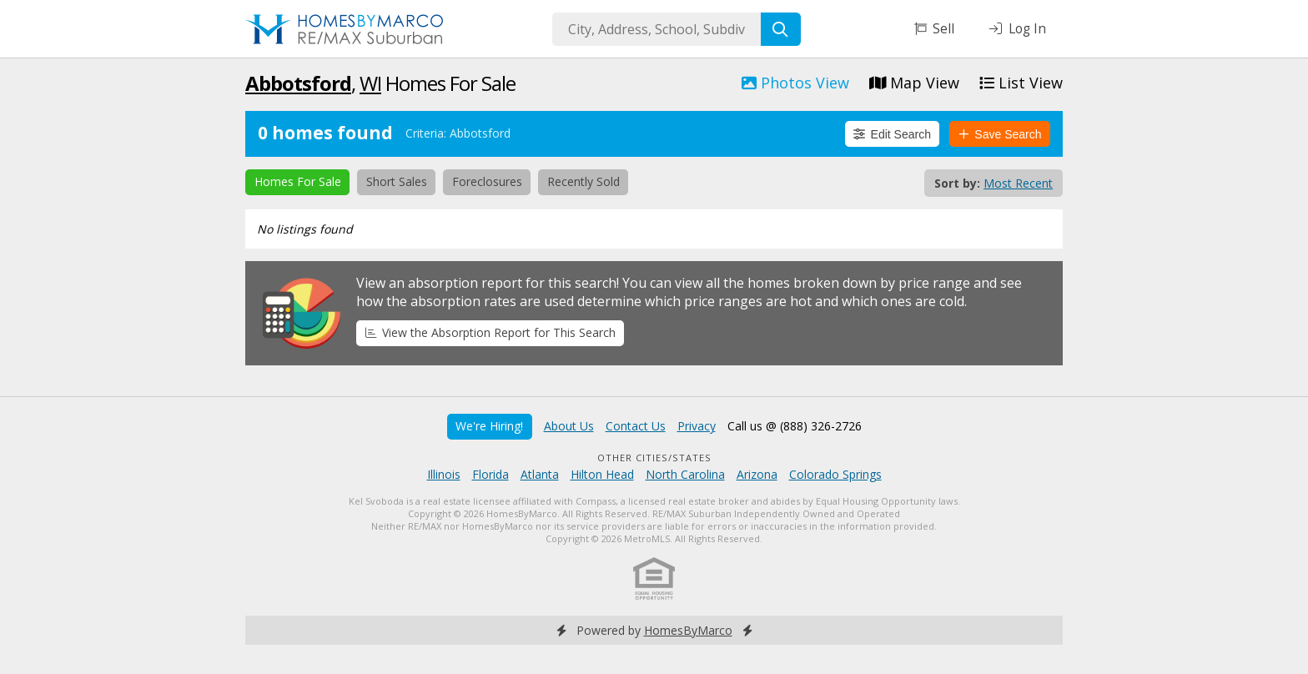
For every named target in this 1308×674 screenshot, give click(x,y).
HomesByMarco (688, 630)
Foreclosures (487, 181)
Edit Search (892, 134)
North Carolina (685, 474)
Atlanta (540, 474)
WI (370, 83)
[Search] (781, 29)
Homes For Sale (297, 181)
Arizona (757, 474)
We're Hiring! (489, 426)
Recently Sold (583, 181)
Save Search (1000, 134)
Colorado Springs (835, 474)
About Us (569, 426)
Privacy (696, 426)
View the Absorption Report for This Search (490, 332)
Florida (490, 474)
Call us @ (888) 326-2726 (794, 426)
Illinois (443, 474)
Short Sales (396, 181)
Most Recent (1018, 183)
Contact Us (636, 426)
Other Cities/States (654, 457)
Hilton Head (602, 474)
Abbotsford (298, 83)
